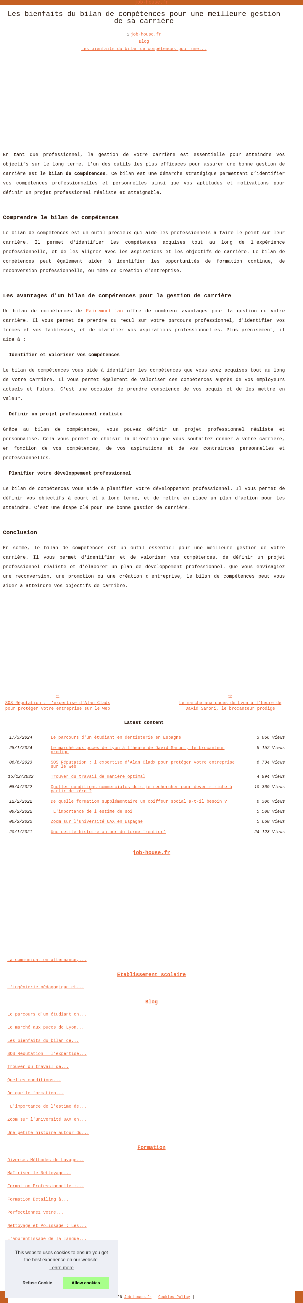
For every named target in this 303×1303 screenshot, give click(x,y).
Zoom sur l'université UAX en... (47, 1119)
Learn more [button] (61, 1267)
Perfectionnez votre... (35, 1212)
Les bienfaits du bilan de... (43, 1040)
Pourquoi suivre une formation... (48, 1265)
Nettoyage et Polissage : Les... (47, 1225)
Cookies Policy (174, 1297)
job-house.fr (145, 34)
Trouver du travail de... (38, 1066)
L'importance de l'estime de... (47, 1106)
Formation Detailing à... (38, 1199)
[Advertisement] (144, 96)
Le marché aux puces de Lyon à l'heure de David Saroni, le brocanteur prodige (230, 705)
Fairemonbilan (104, 311)
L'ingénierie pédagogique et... (45, 987)
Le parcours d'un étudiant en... (47, 1014)
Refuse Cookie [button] (37, 1282)
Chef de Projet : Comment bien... (48, 1278)
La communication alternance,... (47, 959)
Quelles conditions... (34, 1080)
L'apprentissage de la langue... (47, 1238)
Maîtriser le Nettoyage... (39, 1173)
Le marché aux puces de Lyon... (45, 1027)
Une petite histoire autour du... (48, 1132)
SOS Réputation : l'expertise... (47, 1053)
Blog (144, 41)
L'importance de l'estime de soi (91, 811)
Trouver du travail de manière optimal (98, 777)
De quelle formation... (35, 1093)
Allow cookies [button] (86, 1282)
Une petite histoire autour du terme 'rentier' (108, 832)
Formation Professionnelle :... (45, 1186)
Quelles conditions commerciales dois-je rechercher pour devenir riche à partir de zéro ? (141, 789)
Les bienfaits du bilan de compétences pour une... (144, 48)
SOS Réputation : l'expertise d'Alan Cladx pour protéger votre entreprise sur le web (57, 705)
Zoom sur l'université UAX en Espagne (97, 822)
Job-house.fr (138, 1297)
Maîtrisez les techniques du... (45, 1251)
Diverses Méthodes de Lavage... (45, 1160)
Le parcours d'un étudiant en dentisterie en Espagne (116, 737)
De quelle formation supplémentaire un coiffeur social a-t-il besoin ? (139, 801)
